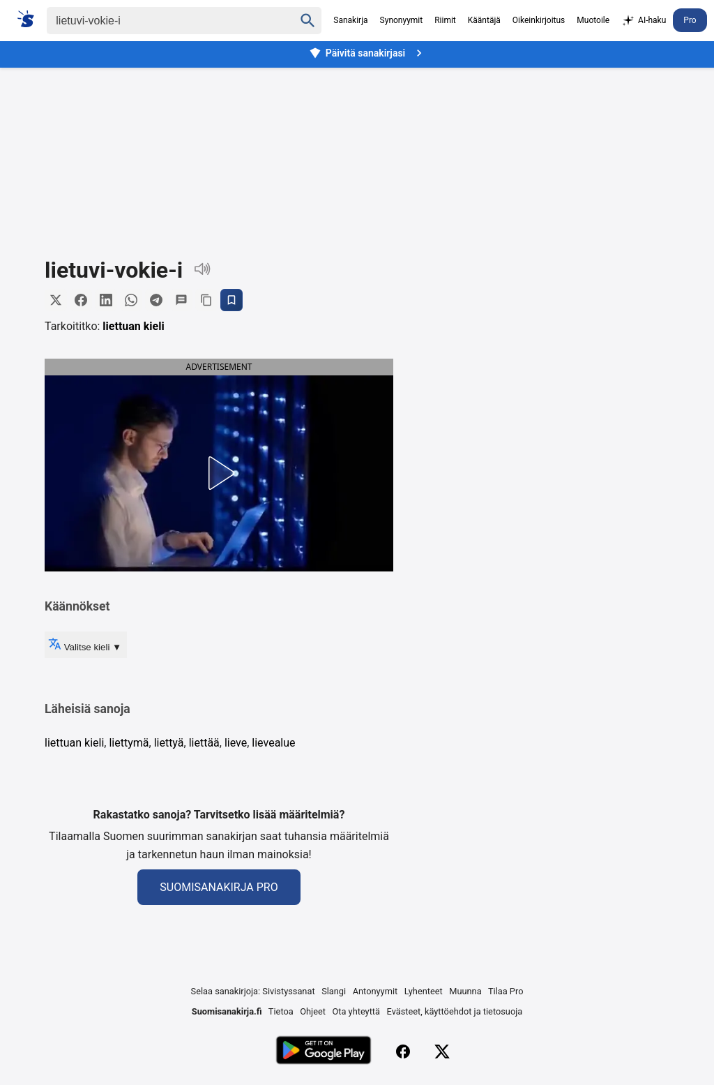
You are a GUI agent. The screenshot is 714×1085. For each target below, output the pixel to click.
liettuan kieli (133, 326)
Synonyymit (401, 20)
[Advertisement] (357, 152)
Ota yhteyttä (356, 1011)
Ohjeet (313, 1011)
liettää (204, 742)
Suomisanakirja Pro (219, 887)
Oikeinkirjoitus (538, 20)
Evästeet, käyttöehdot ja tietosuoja (455, 1011)
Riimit (445, 20)
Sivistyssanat (288, 991)
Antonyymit (375, 991)
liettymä (129, 742)
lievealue (273, 742)
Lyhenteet (423, 991)
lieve (236, 742)
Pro (689, 20)
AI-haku (643, 21)
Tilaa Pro (506, 991)
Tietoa (281, 1011)
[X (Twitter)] (442, 1051)
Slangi (333, 991)
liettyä (169, 742)
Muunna (465, 991)
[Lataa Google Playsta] (323, 1052)
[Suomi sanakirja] (30, 19)
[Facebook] (403, 1051)
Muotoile (593, 20)
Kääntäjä (484, 20)
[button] (139, 473)
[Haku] (158, 20)
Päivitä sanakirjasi (367, 53)
